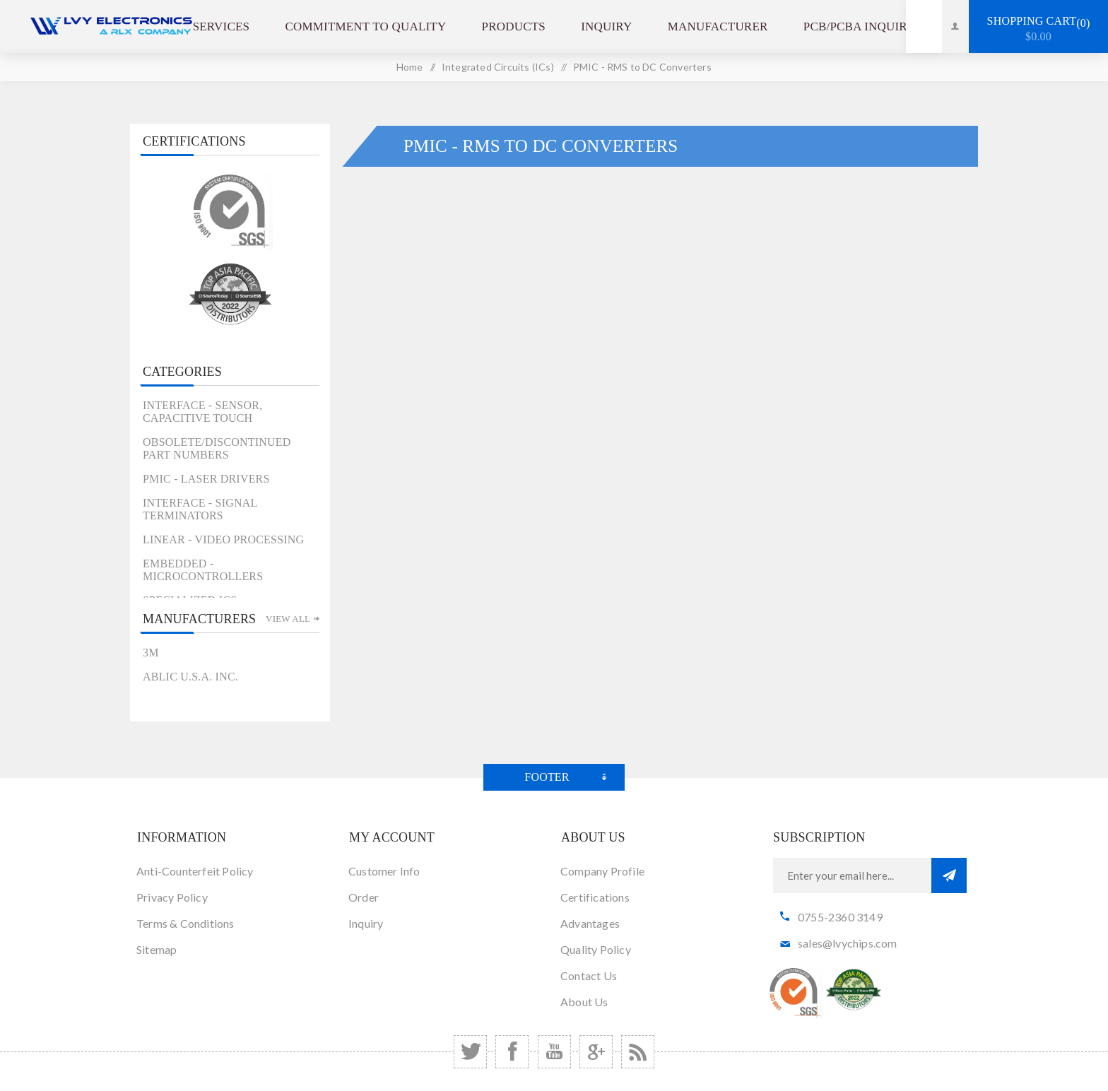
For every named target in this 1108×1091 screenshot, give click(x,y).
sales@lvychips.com (847, 943)
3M (151, 653)
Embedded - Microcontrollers (203, 570)
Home (409, 67)
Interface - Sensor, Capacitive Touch (202, 411)
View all (288, 618)
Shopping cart (1038, 29)
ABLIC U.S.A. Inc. (190, 677)
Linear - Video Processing (223, 539)
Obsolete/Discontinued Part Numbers (217, 448)
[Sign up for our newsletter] (852, 875)
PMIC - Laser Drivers (206, 479)
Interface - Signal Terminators (200, 509)
